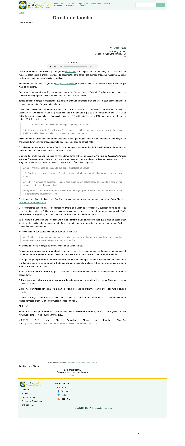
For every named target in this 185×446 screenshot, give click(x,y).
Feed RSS (65, 399)
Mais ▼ (107, 4)
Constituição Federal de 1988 (32, 202)
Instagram (61, 387)
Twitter (64, 395)
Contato (25, 390)
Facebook (65, 391)
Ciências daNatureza (58, 5)
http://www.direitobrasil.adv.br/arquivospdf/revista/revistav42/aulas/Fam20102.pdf (60, 323)
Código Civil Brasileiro (65, 83)
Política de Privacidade (32, 401)
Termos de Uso (28, 397)
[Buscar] (146, 5)
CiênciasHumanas (70, 5)
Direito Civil (70, 71)
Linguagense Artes (83, 5)
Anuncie (25, 393)
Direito (21, 13)
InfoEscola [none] (30, 384)
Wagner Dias (120, 48)
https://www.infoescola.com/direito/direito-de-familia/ (82, 362)
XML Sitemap (28, 405)
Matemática (96, 4)
